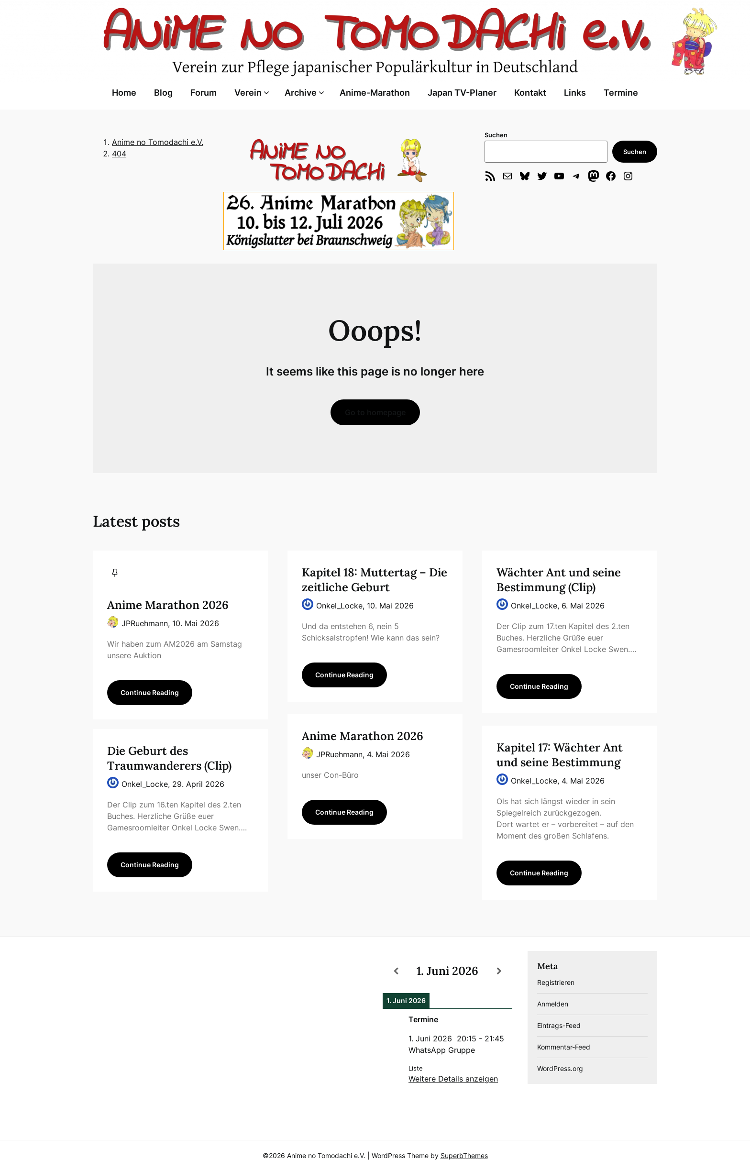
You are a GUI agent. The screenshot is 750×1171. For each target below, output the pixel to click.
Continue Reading (150, 692)
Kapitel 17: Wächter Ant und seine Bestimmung (559, 755)
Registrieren (555, 982)
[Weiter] (499, 971)
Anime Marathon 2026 (168, 604)
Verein (248, 93)
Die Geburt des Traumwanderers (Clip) (169, 758)
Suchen (496, 135)
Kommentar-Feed (563, 1047)
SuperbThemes (464, 1155)
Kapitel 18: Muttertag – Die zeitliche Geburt (374, 580)
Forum (203, 93)
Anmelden (552, 1004)
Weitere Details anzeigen (453, 1078)
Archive (301, 93)
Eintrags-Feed (559, 1025)
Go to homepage (375, 412)
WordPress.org (560, 1068)
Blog (163, 93)
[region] (338, 160)
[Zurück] (395, 971)
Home (124, 93)
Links (575, 93)
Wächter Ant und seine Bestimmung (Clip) (558, 580)
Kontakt (530, 93)
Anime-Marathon (375, 93)
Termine (621, 93)
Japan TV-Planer (462, 93)
